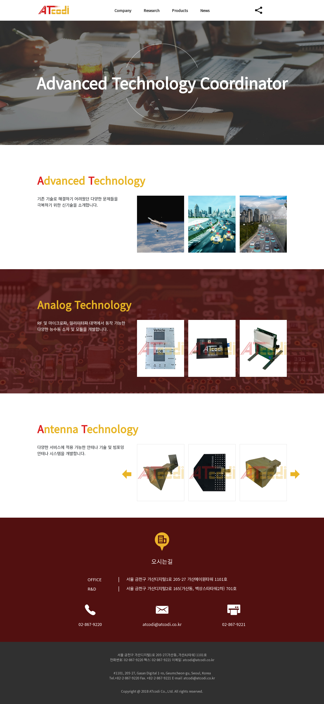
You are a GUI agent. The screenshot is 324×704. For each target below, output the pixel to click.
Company (122, 10)
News (205, 10)
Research (152, 10)
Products (180, 10)
